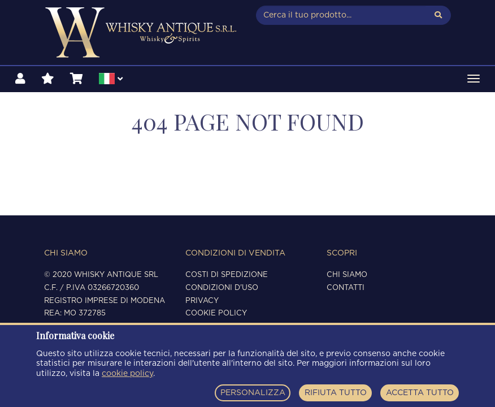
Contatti (345, 288)
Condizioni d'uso (221, 288)
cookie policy (127, 374)
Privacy (202, 301)
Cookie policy (216, 313)
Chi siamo (347, 275)
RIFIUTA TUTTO (336, 393)
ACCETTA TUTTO (420, 393)
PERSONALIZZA (252, 393)
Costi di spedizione (226, 275)
